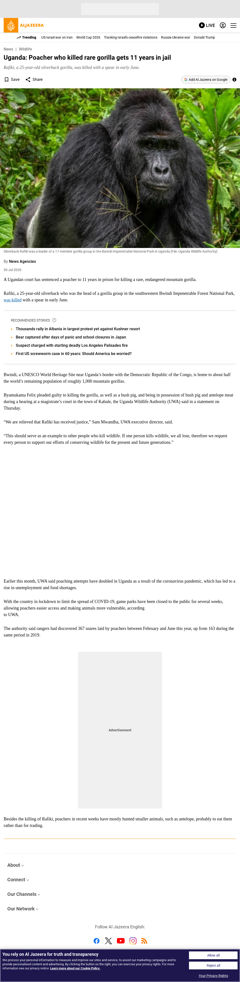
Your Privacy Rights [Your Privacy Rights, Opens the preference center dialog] (213, 976)
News (8, 49)
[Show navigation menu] (233, 25)
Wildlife (25, 49)
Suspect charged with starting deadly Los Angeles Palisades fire (72, 345)
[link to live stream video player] (207, 25)
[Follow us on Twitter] (108, 941)
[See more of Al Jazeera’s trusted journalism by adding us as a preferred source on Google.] (234, 80)
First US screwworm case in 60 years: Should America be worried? (74, 353)
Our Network (21, 909)
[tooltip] (54, 320)
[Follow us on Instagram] (133, 941)
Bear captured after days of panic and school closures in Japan (71, 337)
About (13, 865)
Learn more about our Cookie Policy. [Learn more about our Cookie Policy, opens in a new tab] (75, 968)
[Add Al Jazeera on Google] (206, 79)
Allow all (213, 955)
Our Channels (21, 894)
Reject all (213, 965)
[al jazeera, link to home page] (24, 25)
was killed (13, 299)
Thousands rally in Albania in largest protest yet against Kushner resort (78, 329)
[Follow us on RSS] (144, 941)
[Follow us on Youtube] (121, 941)
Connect (16, 880)
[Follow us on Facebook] (96, 941)
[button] (6, 80)
